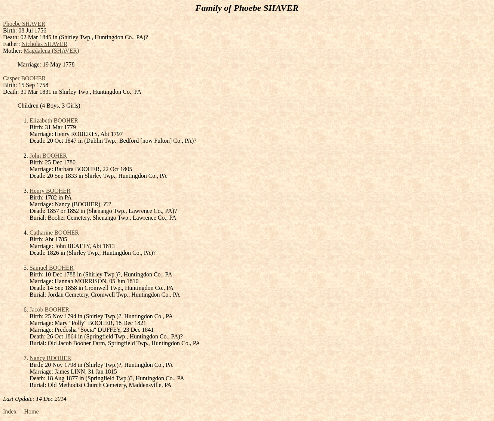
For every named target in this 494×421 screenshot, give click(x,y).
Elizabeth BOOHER (54, 120)
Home (31, 411)
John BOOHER (48, 155)
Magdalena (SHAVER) (51, 50)
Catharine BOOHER (54, 232)
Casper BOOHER (24, 78)
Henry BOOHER (50, 191)
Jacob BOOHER (49, 309)
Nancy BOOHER (50, 358)
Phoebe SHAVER (24, 24)
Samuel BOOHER (52, 267)
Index (9, 411)
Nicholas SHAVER (44, 44)
